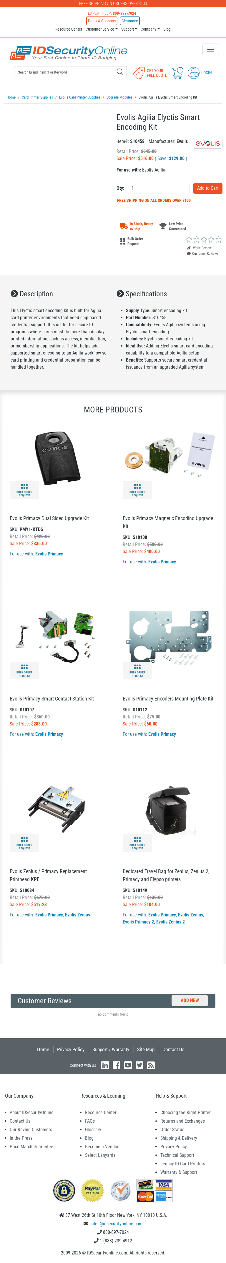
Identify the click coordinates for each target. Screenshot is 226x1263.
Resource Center (68, 29)
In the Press (21, 1137)
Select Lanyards (100, 1154)
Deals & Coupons (102, 21)
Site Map (145, 1048)
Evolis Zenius (77, 913)
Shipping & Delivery (178, 1137)
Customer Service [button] (100, 29)
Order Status (172, 1128)
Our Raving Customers (31, 1128)
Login (200, 72)
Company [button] (148, 29)
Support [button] (127, 29)
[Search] (120, 71)
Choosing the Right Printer (185, 1111)
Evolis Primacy (49, 552)
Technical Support (177, 1154)
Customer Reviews (202, 252)
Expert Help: (112, 13)
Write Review (199, 247)
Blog (167, 29)
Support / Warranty (110, 1048)
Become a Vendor (102, 1145)
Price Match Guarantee (31, 1145)
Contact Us (173, 1048)
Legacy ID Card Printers (182, 1162)
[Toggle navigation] (210, 49)
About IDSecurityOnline (32, 1111)
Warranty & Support (178, 1171)
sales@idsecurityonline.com (115, 1222)
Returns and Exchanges (182, 1120)
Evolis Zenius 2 (170, 920)
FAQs (90, 1120)
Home (43, 1048)
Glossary (93, 1128)
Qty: (120, 187)
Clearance (130, 21)
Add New (190, 999)
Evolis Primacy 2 (138, 920)
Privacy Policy (70, 1048)
